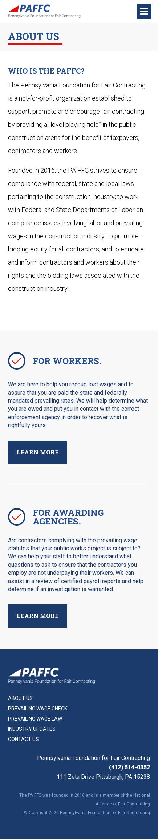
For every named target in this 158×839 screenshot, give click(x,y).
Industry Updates (32, 729)
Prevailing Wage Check (37, 708)
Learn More (37, 452)
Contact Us (23, 739)
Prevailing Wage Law (35, 719)
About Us (20, 698)
